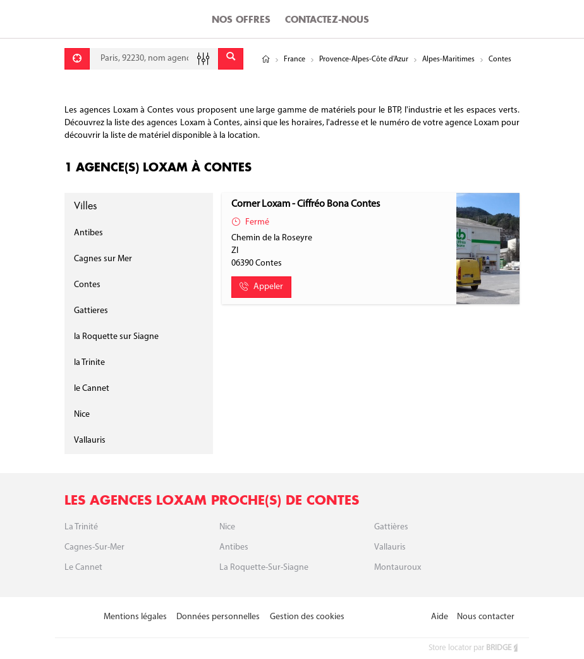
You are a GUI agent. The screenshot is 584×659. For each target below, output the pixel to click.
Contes (87, 285)
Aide (439, 617)
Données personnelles (218, 617)
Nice (82, 414)
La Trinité (81, 527)
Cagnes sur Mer (103, 259)
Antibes (88, 233)
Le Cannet (83, 567)
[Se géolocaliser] (77, 59)
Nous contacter (485, 617)
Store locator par (474, 648)
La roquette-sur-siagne (263, 567)
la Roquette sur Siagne (116, 337)
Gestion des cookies (307, 617)
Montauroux (397, 567)
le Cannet (91, 388)
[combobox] (154, 59)
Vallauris (90, 440)
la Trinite (89, 362)
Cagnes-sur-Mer (94, 547)
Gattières (391, 527)
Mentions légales (135, 617)
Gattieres (91, 311)
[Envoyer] (230, 59)
